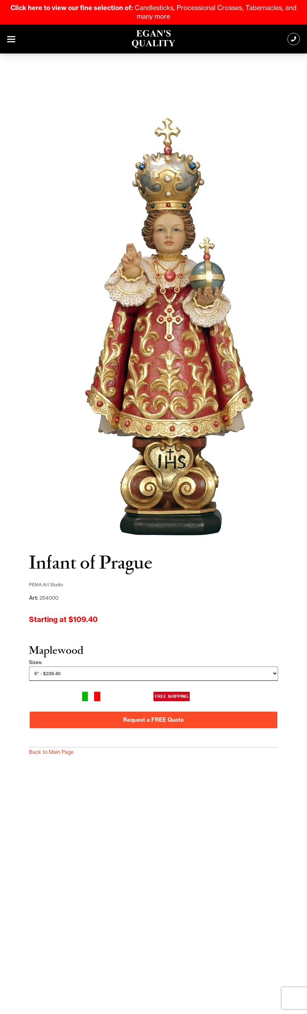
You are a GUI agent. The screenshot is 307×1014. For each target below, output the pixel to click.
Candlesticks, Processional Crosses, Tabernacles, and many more (153, 12)
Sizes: (35, 662)
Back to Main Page (51, 752)
